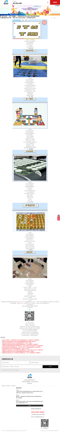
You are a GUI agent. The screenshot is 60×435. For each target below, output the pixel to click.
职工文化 (20, 301)
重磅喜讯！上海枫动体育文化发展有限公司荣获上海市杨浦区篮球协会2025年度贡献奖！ (29, 396)
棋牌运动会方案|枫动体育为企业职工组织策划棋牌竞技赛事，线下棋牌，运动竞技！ (17, 342)
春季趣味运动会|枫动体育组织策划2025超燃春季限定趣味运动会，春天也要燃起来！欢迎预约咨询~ (20, 344)
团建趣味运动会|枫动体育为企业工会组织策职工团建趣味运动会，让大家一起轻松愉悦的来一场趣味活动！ (21, 352)
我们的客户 (8, 385)
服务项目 (4, 385)
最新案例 (55, 2)
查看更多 (29, 405)
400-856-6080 (17, 3)
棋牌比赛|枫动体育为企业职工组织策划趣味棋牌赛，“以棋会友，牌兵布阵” (16, 348)
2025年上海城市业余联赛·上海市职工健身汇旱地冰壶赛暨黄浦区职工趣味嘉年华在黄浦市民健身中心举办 (29, 401)
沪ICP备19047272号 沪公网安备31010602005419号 (49, 430)
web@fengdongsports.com (39, 416)
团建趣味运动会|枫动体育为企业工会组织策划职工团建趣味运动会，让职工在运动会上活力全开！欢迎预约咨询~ (22, 349)
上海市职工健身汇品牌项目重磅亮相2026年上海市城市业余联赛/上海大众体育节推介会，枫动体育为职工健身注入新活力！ (29, 391)
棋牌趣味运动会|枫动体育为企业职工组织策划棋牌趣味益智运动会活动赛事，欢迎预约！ (18, 351)
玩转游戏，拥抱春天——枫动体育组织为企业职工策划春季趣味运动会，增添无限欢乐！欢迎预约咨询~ (21, 340)
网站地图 (13, 385)
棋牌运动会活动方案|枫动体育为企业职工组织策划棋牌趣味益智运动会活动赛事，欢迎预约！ (19, 341)
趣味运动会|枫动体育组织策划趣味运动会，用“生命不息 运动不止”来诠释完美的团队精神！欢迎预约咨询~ (21, 347)
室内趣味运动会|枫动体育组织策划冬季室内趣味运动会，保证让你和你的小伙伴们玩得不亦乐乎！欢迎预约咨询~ (22, 345)
